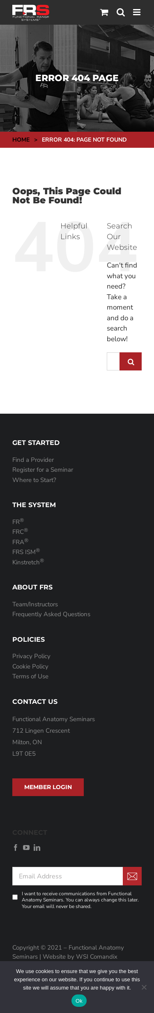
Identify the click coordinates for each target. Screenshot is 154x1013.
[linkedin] (37, 847)
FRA (20, 542)
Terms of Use (30, 676)
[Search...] (113, 361)
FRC (20, 532)
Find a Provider (33, 460)
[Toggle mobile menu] (137, 12)
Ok (79, 1001)
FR (18, 522)
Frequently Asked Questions (51, 614)
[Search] (131, 361)
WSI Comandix (96, 956)
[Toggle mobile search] (121, 12)
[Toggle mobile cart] (104, 12)
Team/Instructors (35, 604)
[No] (144, 987)
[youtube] (26, 847)
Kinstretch (28, 562)
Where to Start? (34, 480)
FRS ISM (26, 552)
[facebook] (15, 847)
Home (21, 140)
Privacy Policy (31, 656)
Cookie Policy (30, 666)
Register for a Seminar (42, 470)
